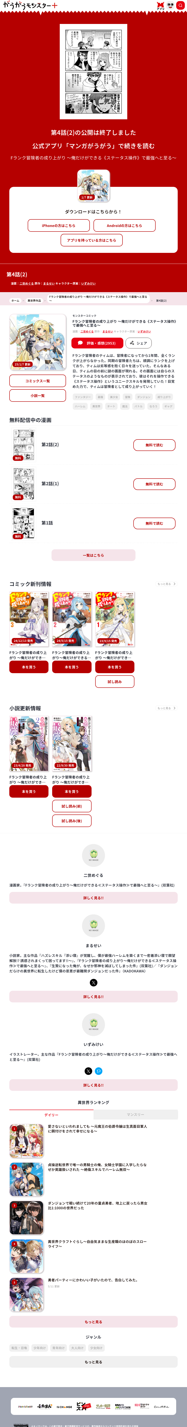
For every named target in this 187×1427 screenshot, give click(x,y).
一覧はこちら (93, 555)
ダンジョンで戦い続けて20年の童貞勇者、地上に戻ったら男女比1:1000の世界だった (97, 1187)
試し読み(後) (72, 802)
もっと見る (93, 1303)
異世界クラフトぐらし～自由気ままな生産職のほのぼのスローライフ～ (97, 1225)
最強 (100, 397)
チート (111, 406)
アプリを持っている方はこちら (91, 240)
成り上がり (164, 397)
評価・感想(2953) (101, 343)
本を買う (29, 666)
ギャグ (168, 406)
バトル (138, 406)
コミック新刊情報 (30, 583)
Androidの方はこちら (124, 225)
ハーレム (80, 406)
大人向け (77, 1329)
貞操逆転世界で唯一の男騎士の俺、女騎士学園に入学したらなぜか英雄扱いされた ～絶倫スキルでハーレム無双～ (97, 1148)
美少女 (114, 397)
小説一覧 (38, 395)
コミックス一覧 (37, 380)
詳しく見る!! (93, 879)
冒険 (127, 397)
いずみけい (88, 283)
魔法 (125, 406)
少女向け (96, 1329)
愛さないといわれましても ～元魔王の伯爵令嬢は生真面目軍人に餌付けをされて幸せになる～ (97, 1110)
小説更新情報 (25, 708)
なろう (154, 406)
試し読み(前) (72, 787)
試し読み (115, 681)
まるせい (49, 283)
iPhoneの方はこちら (59, 225)
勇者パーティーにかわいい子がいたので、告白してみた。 (93, 1261)
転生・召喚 (19, 1329)
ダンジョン (144, 397)
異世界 (96, 406)
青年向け (58, 1329)
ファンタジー (83, 397)
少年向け (40, 1329)
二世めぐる (26, 283)
